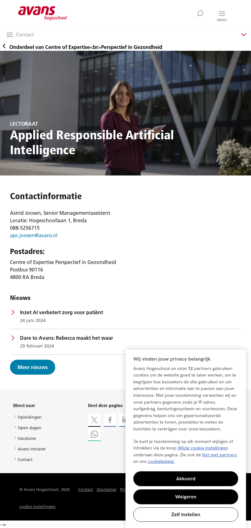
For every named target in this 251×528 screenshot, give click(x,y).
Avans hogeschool (42, 13)
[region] (186, 439)
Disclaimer (106, 489)
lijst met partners (219, 455)
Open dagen (29, 427)
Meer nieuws (32, 367)
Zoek (200, 13)
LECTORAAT (24, 124)
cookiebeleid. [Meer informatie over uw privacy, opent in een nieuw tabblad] (161, 461)
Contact (25, 459)
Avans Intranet (32, 448)
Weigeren (185, 496)
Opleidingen (30, 417)
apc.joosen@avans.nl (33, 235)
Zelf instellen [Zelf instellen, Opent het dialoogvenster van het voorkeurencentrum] (185, 514)
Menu (222, 20)
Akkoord (185, 478)
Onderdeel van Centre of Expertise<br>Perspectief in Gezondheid (81, 47)
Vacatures (27, 438)
